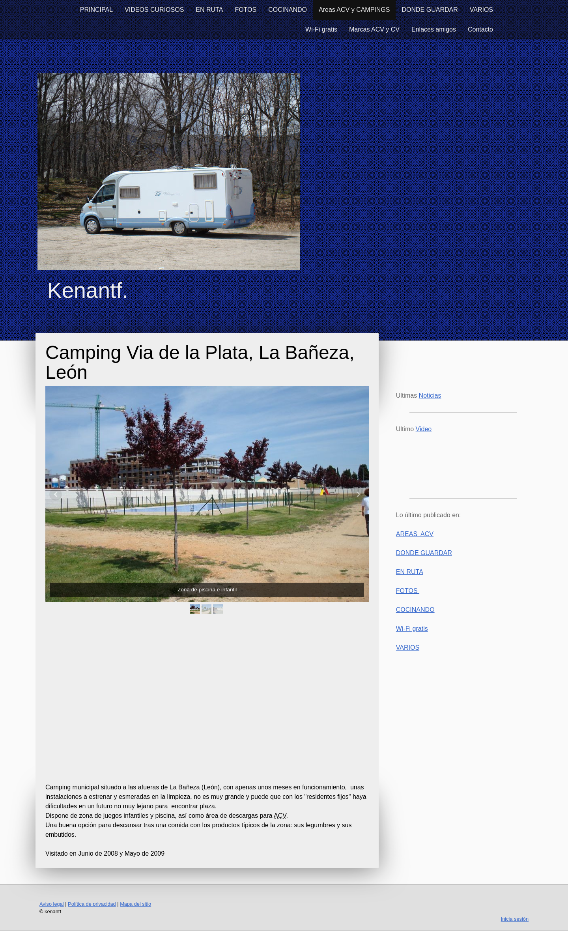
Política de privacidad (92, 904)
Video (424, 429)
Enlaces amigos (433, 29)
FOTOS (245, 9)
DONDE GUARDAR (430, 9)
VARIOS (481, 9)
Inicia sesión (515, 919)
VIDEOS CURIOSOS (154, 9)
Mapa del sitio (135, 904)
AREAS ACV (414, 534)
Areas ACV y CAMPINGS (354, 9)
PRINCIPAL (96, 9)
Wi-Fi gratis (321, 29)
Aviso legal (51, 904)
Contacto (480, 29)
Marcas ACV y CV (374, 29)
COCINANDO (287, 9)
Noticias (430, 395)
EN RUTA (209, 9)
